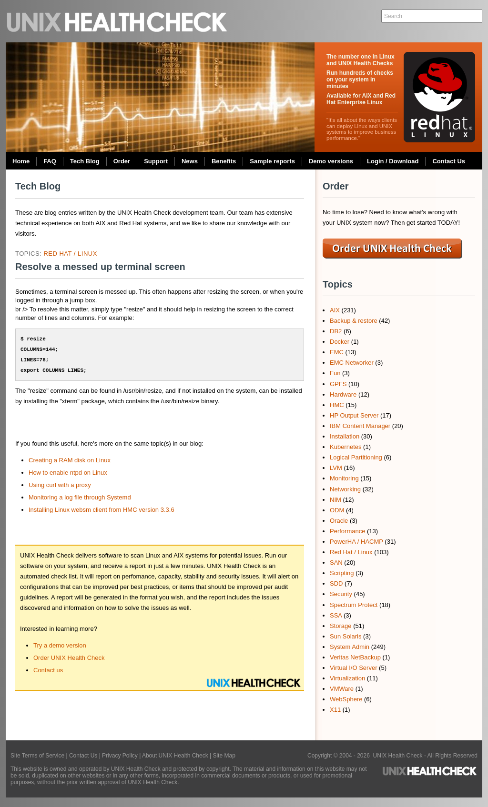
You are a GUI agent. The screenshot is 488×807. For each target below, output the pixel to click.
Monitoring (344, 478)
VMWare (342, 688)
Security (341, 594)
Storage (341, 625)
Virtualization (347, 678)
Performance (347, 531)
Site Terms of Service (37, 755)
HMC (337, 404)
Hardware (343, 394)
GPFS (338, 384)
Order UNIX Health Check (69, 657)
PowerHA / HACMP (356, 541)
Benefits (224, 161)
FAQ (49, 161)
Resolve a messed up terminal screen (100, 266)
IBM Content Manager (360, 425)
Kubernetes (346, 446)
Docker (339, 341)
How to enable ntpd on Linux (68, 472)
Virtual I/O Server (353, 667)
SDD (336, 583)
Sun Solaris (345, 636)
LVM (336, 467)
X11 (335, 709)
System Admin (349, 646)
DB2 (336, 331)
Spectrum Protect (353, 604)
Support (156, 161)
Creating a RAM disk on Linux (70, 460)
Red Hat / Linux (70, 253)
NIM (335, 499)
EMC (337, 352)
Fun (335, 373)
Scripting (342, 573)
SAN (336, 562)
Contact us (48, 670)
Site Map (224, 755)
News (190, 161)
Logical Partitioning (356, 457)
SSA (336, 615)
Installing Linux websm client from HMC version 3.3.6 (101, 509)
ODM (337, 510)
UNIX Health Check (118, 21)
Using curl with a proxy (60, 484)
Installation (344, 436)
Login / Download (392, 161)
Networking (345, 489)
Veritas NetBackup (355, 657)
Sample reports (272, 161)
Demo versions (331, 161)
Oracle (339, 520)
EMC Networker (352, 362)
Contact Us (448, 161)
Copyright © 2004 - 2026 (340, 755)
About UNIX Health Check (175, 755)
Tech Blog (85, 161)
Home (21, 161)
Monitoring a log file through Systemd (80, 497)
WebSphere (346, 699)
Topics (338, 284)
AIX (335, 310)
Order (121, 161)
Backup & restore (353, 320)
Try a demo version (59, 645)
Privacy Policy (120, 755)
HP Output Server (354, 415)
